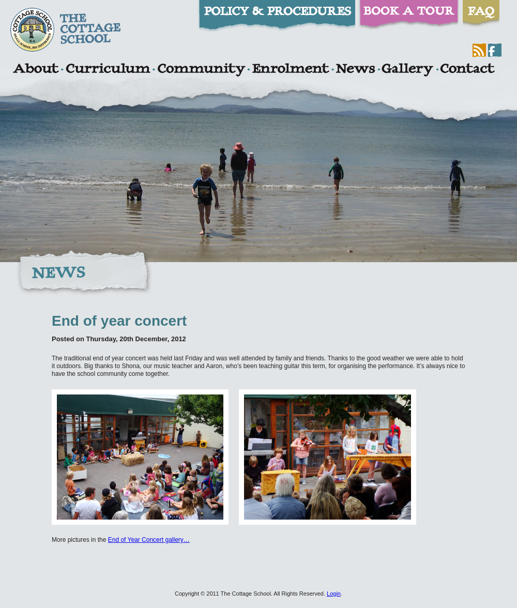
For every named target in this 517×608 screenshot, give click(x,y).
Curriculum (108, 70)
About (35, 70)
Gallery (407, 70)
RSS (479, 50)
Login (334, 593)
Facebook (494, 50)
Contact (467, 70)
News (355, 70)
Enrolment (290, 70)
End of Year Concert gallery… (149, 539)
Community (201, 70)
